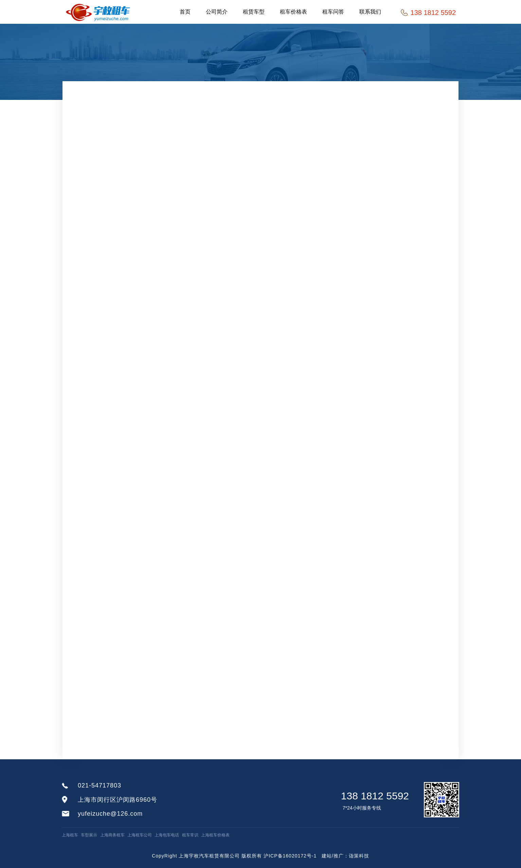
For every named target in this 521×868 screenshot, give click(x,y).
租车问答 (333, 12)
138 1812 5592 (375, 795)
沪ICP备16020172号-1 (290, 855)
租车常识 (190, 835)
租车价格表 (293, 12)
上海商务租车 (112, 835)
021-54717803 (99, 785)
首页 (185, 12)
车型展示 (89, 835)
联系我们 (370, 12)
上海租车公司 (139, 835)
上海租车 (70, 835)
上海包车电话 (167, 835)
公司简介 (217, 12)
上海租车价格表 (215, 835)
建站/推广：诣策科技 (345, 855)
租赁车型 (254, 12)
